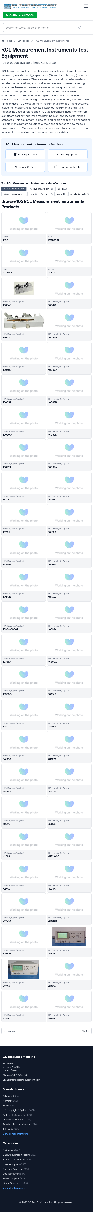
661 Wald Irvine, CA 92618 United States (11, 1067)
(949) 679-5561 (19, 1075)
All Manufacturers (13, 188)
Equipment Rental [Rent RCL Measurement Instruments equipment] (67, 167)
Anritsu (10, 1100)
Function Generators (17, 1159)
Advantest (11, 1095)
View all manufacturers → (16, 1133)
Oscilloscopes (14, 1173)
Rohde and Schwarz (17, 1119)
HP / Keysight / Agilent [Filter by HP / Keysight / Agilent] (40, 188)
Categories (23, 40)
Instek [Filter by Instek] (62, 188)
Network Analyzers (16, 1168)
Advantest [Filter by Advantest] (47, 194)
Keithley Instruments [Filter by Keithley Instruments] (14, 194)
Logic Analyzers (14, 1164)
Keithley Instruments (17, 1114)
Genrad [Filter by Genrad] (61, 194)
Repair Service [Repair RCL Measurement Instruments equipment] (25, 167)
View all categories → (14, 1187)
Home (6, 40)
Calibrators (12, 1150)
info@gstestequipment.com (25, 1079)
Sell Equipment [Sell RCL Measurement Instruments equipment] (67, 154)
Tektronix (11, 1129)
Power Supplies (14, 1178)
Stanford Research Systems (20, 1124)
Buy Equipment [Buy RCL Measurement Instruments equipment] (25, 154)
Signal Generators (16, 1183)
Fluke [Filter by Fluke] (33, 194)
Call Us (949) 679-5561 (19, 15)
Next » (85, 1030)
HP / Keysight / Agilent (19, 1110)
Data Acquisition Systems (19, 1154)
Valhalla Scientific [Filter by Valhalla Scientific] (79, 194)
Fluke (9, 1105)
